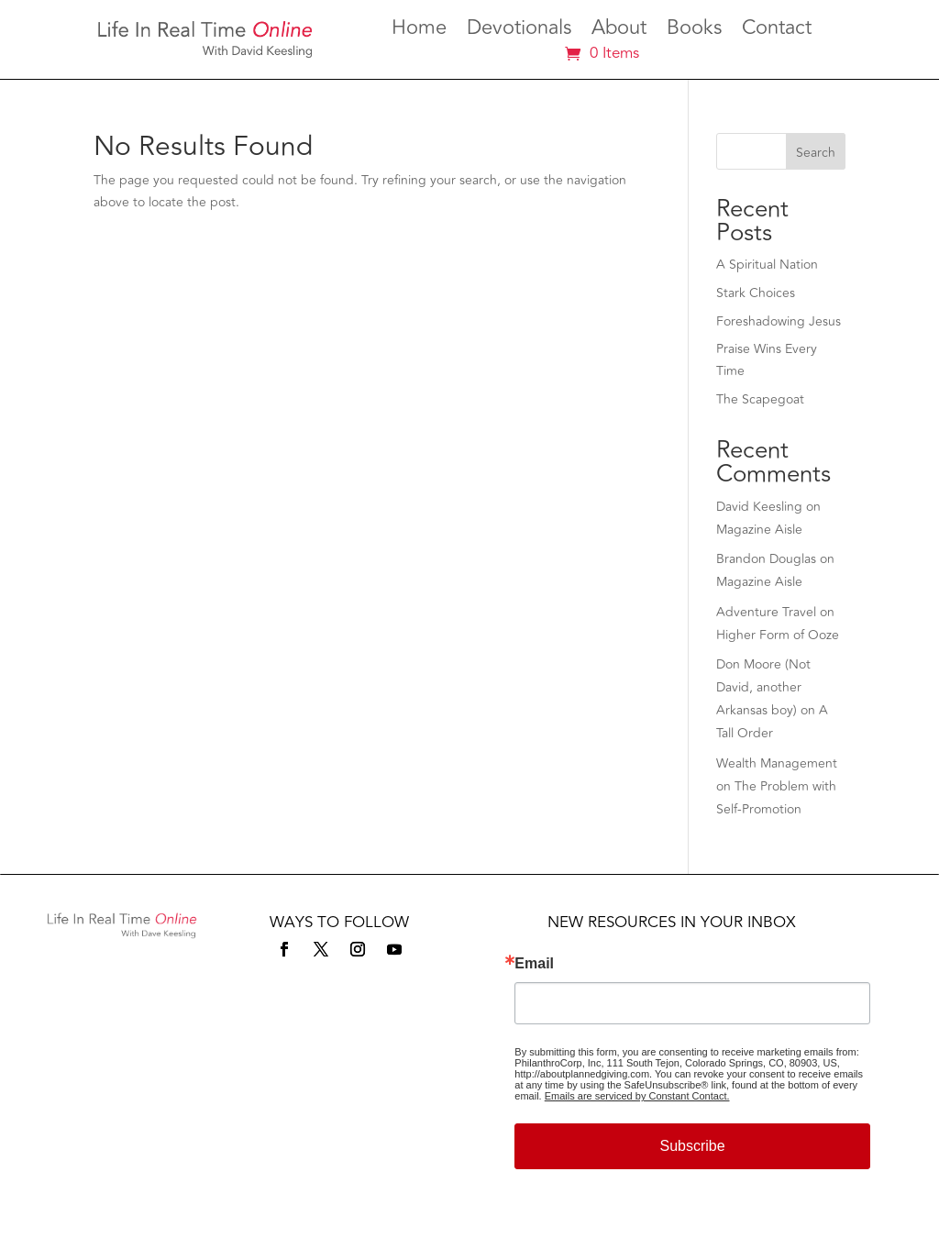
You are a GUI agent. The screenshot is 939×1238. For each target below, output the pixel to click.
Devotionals (519, 31)
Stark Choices (755, 293)
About (618, 31)
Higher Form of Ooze (777, 635)
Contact (777, 31)
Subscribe (691, 1146)
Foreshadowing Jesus (778, 321)
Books (694, 31)
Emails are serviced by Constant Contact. (637, 1095)
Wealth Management (776, 763)
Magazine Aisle (759, 529)
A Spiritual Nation (767, 264)
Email (534, 963)
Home (419, 31)
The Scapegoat (760, 399)
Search (815, 152)
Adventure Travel (766, 612)
